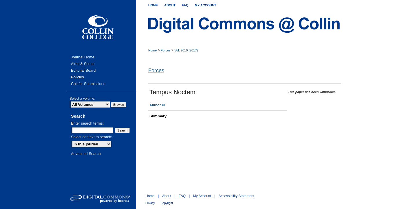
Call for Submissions (88, 84)
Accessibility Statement (236, 196)
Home (152, 50)
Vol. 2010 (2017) (186, 50)
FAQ (182, 196)
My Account (202, 196)
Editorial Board (83, 70)
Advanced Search (86, 153)
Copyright (166, 203)
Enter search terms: (87, 123)
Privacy (150, 203)
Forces (166, 50)
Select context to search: (91, 137)
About (166, 196)
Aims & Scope (83, 64)
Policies (77, 77)
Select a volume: (82, 99)
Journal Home (82, 57)
